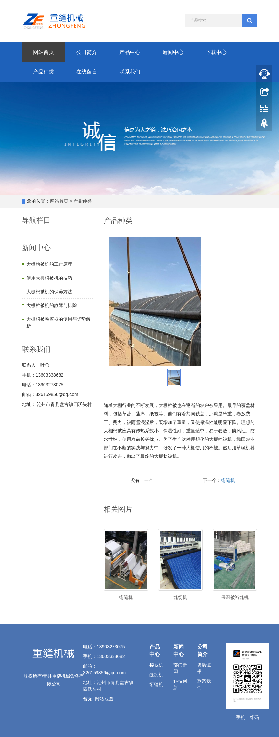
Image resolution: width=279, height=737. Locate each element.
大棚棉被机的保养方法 (49, 291)
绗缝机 (228, 480)
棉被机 (156, 664)
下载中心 (216, 52)
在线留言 (86, 71)
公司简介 (86, 52)
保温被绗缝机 (235, 597)
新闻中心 (173, 52)
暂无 (87, 698)
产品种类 (43, 71)
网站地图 (104, 698)
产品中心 (129, 52)
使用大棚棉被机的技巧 (49, 277)
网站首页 (43, 52)
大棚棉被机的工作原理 (49, 264)
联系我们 (129, 71)
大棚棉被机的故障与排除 (51, 305)
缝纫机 (180, 597)
